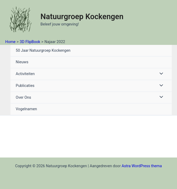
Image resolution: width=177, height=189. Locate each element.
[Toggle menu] (160, 74)
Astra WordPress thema (141, 166)
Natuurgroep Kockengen (82, 16)
